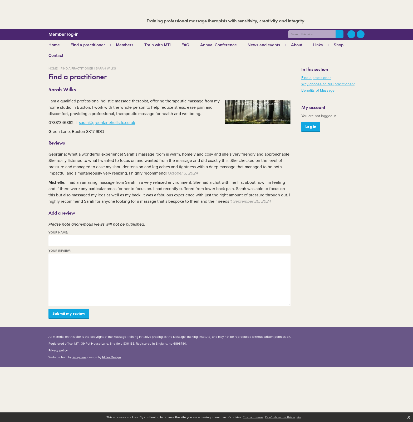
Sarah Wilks (106, 68)
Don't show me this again (283, 417)
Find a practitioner (77, 68)
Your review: (59, 251)
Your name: (58, 232)
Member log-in (63, 34)
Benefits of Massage (318, 90)
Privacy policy (58, 350)
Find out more (253, 417)
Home (53, 68)
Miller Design (111, 357)
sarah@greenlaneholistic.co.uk (107, 123)
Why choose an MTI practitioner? (328, 84)
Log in (310, 126)
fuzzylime (79, 357)
